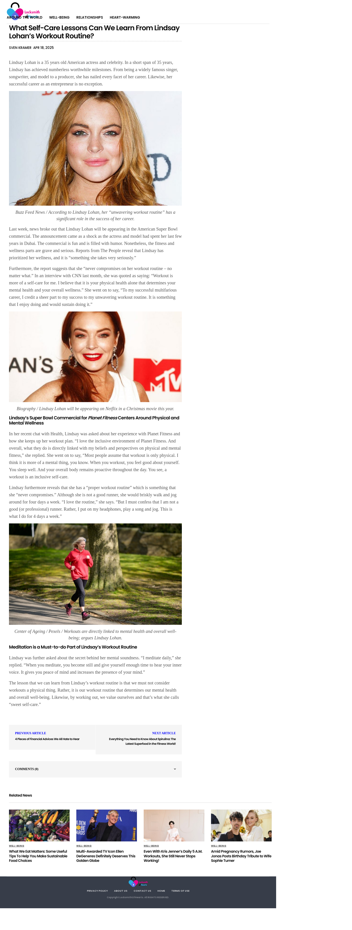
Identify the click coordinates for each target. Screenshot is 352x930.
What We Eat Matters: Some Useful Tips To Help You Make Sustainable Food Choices (38, 856)
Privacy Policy (97, 891)
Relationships (89, 17)
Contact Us (142, 891)
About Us (120, 891)
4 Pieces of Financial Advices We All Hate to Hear (47, 739)
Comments (26, 769)
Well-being (59, 17)
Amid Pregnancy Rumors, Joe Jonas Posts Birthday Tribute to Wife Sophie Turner (241, 856)
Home (161, 891)
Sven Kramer (20, 47)
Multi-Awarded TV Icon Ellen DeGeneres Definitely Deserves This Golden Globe (105, 856)
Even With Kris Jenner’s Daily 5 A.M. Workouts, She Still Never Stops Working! (173, 856)
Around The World (24, 17)
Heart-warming (125, 17)
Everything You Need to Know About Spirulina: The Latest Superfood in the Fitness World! (142, 741)
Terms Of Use (180, 891)
